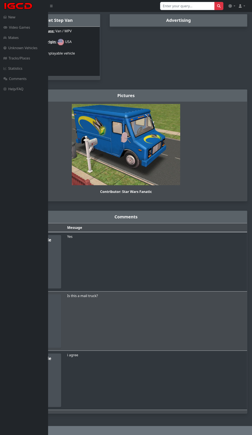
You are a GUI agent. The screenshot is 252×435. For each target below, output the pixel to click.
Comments (15, 78)
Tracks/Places (16, 58)
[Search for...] (187, 6)
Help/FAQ (13, 89)
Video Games (16, 27)
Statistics (12, 68)
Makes (11, 37)
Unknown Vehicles (20, 48)
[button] (232, 6)
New (9, 17)
